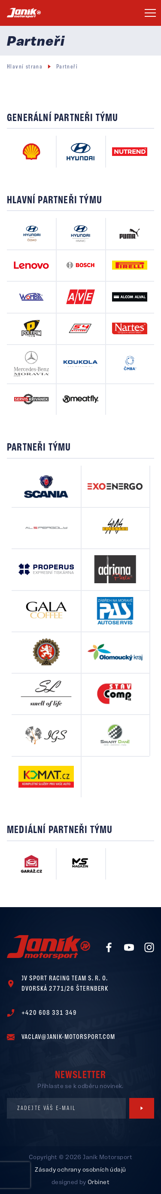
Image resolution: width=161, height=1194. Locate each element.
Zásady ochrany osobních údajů (80, 1170)
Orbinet (98, 1182)
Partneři (67, 67)
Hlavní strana (25, 67)
